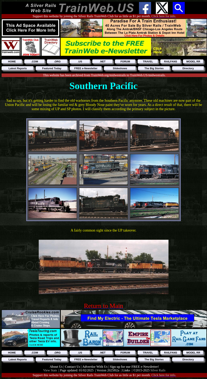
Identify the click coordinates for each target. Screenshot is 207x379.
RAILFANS (170, 61)
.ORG (57, 61)
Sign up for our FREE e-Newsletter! (134, 366)
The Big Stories (153, 68)
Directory (188, 68)
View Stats (50, 370)
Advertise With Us (95, 366)
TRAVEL (148, 61)
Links (126, 370)
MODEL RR (193, 61)
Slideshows (120, 68)
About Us (56, 366)
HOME (12, 61)
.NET (103, 61)
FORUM (125, 61)
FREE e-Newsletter (85, 68)
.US (80, 61)
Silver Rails (157, 370)
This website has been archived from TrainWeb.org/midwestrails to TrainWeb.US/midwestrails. (104, 75)
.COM (34, 61)
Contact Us (73, 366)
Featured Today (51, 68)
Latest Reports (17, 68)
